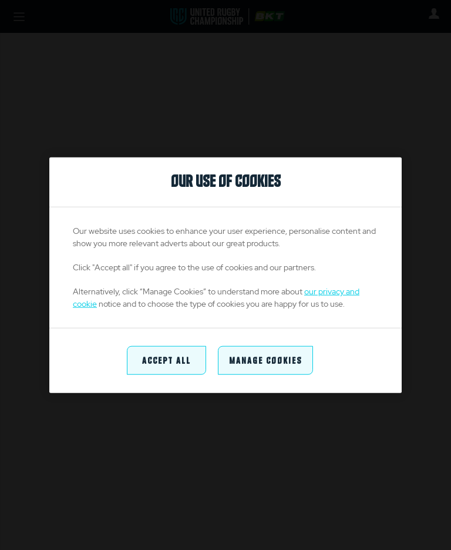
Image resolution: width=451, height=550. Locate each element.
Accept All (166, 359)
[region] (225, 275)
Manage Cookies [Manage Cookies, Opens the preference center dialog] (265, 359)
